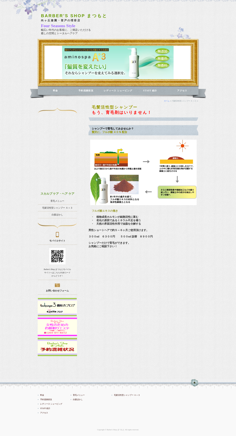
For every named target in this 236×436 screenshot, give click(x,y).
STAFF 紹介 (150, 90)
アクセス (182, 90)
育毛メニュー (57, 201)
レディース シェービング (118, 90)
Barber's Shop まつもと (115, 430)
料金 (55, 90)
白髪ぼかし (57, 214)
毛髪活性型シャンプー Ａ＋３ (57, 208)
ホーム (166, 101)
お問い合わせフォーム (57, 290)
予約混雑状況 (85, 90)
